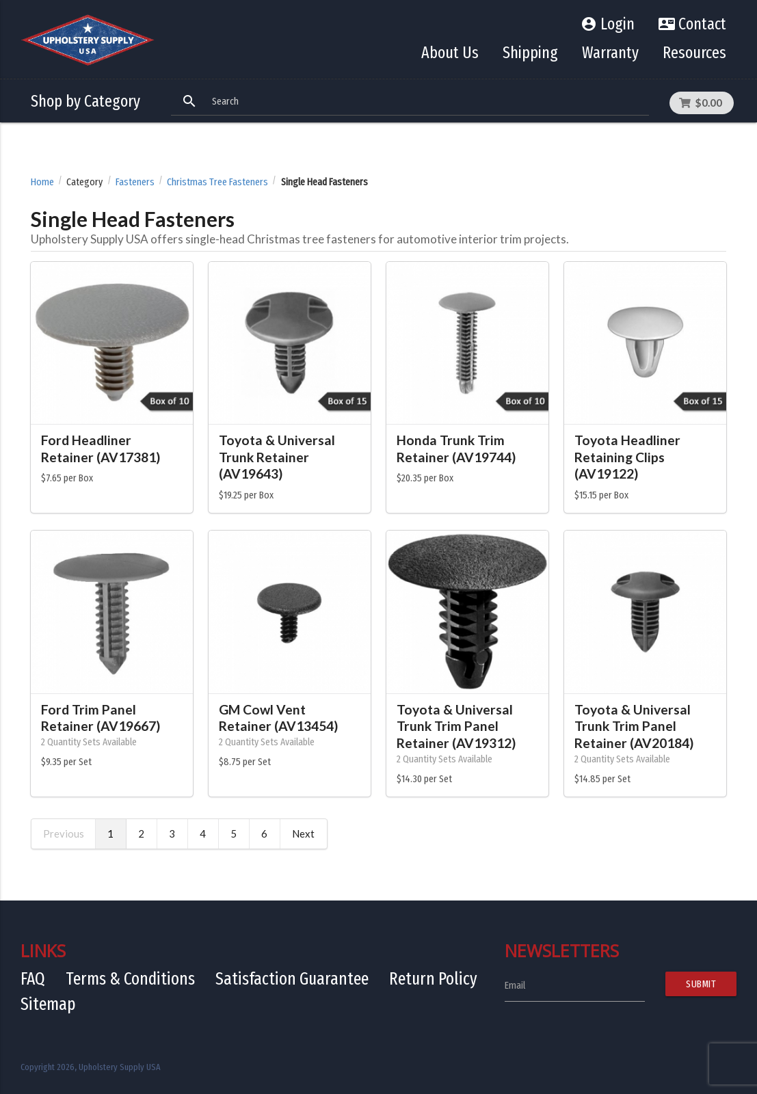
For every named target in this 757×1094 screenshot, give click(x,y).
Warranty (610, 52)
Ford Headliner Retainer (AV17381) (100, 448)
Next (303, 833)
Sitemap (48, 1004)
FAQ (33, 978)
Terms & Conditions (130, 978)
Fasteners (135, 182)
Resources (694, 52)
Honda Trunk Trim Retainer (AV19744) (456, 448)
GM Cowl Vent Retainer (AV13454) (278, 718)
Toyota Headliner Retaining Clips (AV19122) (627, 457)
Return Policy (433, 978)
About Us (450, 52)
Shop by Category (85, 101)
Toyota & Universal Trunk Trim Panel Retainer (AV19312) (456, 726)
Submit (701, 984)
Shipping (530, 52)
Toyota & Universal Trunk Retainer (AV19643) (277, 457)
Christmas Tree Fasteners (217, 182)
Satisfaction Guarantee (292, 978)
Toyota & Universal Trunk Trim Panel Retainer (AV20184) (633, 726)
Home (42, 182)
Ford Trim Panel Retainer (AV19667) (100, 718)
